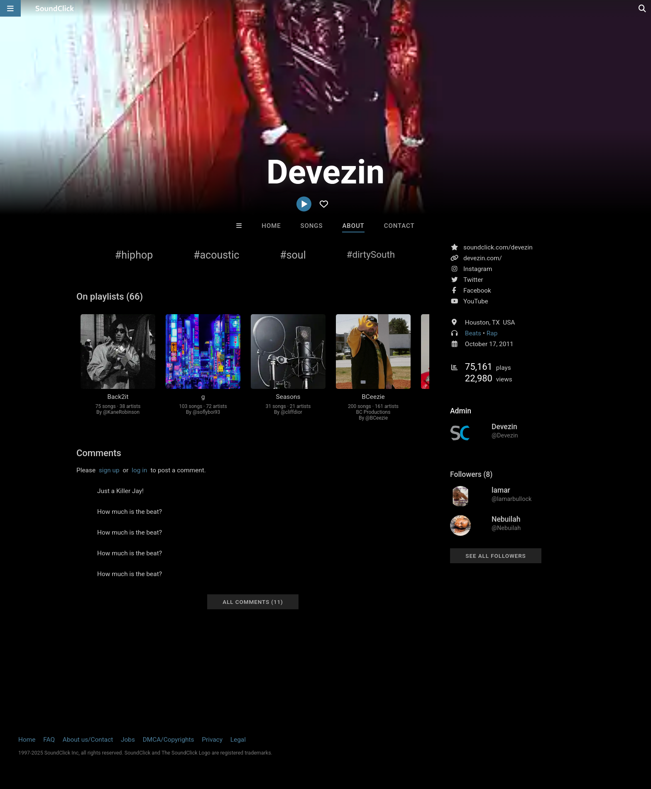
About (353, 226)
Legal (238, 739)
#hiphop (134, 255)
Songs (312, 226)
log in (139, 470)
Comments (98, 453)
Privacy (212, 739)
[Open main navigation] (10, 8)
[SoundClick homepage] (54, 8)
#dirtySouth (371, 254)
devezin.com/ (482, 258)
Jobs (128, 739)
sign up (109, 470)
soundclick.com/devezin (498, 247)
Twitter (473, 279)
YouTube (475, 301)
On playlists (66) (109, 296)
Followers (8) (471, 474)
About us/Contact (88, 739)
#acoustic (216, 255)
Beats (473, 333)
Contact (399, 226)
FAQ (49, 739)
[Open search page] (642, 8)
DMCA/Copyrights (168, 739)
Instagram (477, 269)
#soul (293, 255)
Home (271, 226)
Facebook (477, 290)
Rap (492, 333)
